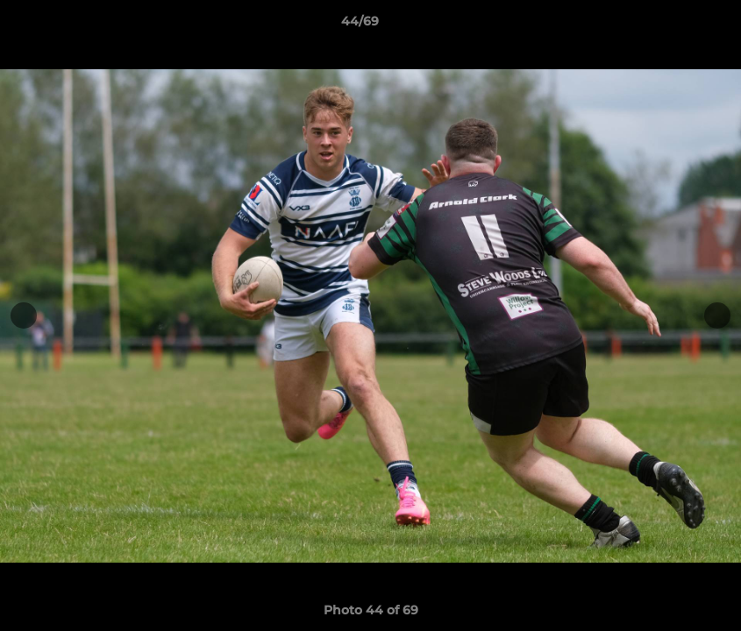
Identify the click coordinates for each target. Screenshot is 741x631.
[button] (667, 25)
